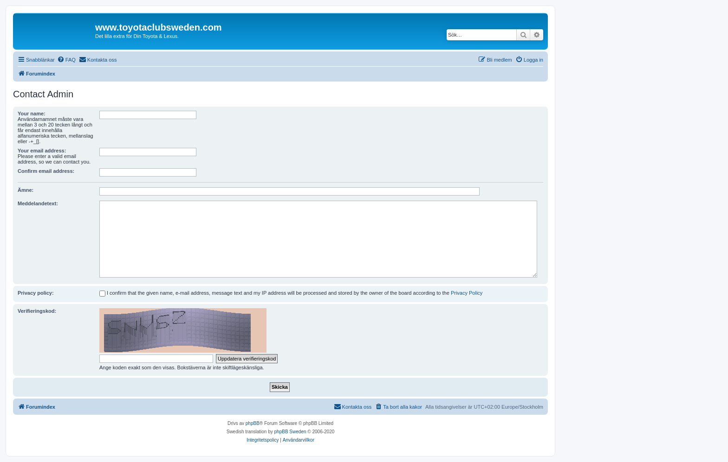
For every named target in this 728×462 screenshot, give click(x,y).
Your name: (32, 113)
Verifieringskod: (37, 311)
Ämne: (25, 190)
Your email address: (42, 150)
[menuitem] (66, 59)
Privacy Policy (466, 293)
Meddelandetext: (38, 203)
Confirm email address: (46, 171)
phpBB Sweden (290, 431)
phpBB (253, 423)
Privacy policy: (36, 293)
